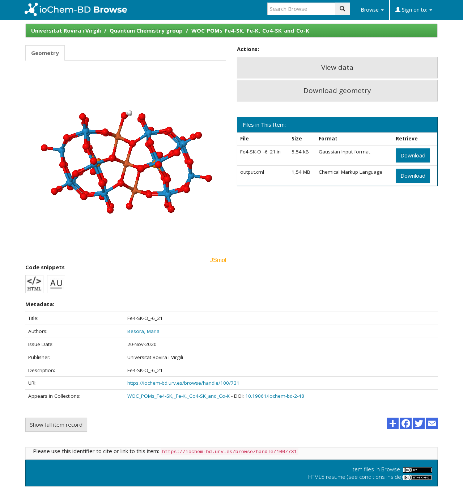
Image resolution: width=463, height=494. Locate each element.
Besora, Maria (143, 331)
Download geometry (337, 90)
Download (412, 155)
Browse (372, 9)
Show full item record (56, 424)
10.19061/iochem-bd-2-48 (274, 396)
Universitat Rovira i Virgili (66, 30)
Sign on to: (413, 9)
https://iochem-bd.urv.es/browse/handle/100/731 (183, 383)
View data (337, 67)
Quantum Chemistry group (146, 30)
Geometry (45, 52)
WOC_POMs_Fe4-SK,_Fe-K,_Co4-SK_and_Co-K (250, 30)
